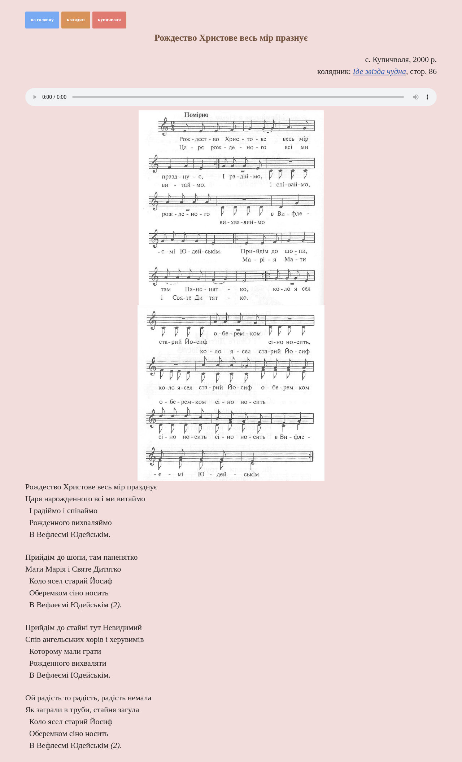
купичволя (109, 19)
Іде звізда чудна (379, 71)
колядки (76, 19)
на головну (42, 19)
